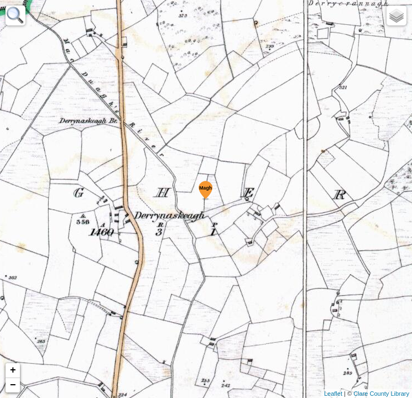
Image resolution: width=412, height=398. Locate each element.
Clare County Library (381, 393)
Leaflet (333, 393)
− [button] (13, 385)
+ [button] (13, 370)
